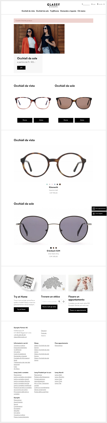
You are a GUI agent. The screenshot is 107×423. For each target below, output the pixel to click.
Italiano (43, 336)
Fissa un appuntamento (21, 417)
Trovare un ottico (50, 297)
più (21, 67)
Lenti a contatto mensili (21, 379)
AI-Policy (17, 369)
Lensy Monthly (59, 377)
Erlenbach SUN (53, 251)
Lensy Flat (58, 383)
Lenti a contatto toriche (21, 383)
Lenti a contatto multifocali (22, 385)
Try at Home (21, 309)
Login (93, 4)
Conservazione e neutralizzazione (39, 380)
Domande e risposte (20, 356)
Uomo (41, 120)
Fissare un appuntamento (78, 310)
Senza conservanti (40, 390)
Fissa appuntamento (20, 348)
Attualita (16, 410)
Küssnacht (53, 187)
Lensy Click (58, 381)
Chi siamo (17, 352)
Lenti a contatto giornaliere (22, 377)
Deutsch (44, 331)
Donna (25, 120)
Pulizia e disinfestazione (41, 377)
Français (43, 333)
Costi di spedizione (20, 354)
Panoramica (58, 345)
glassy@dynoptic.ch (20, 337)
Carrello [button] (100, 4)
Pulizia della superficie (41, 392)
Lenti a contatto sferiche (22, 381)
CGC (15, 367)
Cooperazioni (18, 406)
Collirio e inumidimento (41, 387)
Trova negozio (98, 213)
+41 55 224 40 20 (20, 335)
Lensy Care (58, 379)
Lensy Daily (58, 375)
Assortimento (18, 402)
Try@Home (17, 350)
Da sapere (17, 408)
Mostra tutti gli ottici (49, 307)
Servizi (16, 404)
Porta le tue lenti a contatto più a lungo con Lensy (23, 388)
